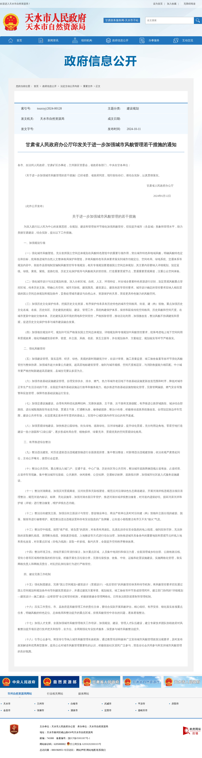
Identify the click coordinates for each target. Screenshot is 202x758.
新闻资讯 (53, 40)
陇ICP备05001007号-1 (79, 738)
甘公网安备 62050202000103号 (84, 744)
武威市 (107, 703)
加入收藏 (171, 4)
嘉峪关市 (142, 710)
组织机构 (86, 40)
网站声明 (81, 750)
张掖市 (40, 710)
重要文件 (88, 86)
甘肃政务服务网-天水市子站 (121, 20)
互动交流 (187, 40)
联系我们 (101, 750)
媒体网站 (83, 693)
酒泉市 (74, 710)
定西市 (107, 710)
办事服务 (154, 40)
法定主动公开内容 (69, 86)
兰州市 (40, 703)
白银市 (74, 703)
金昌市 (6, 710)
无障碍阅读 (188, 3)
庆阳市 (175, 703)
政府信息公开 (120, 40)
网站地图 (91, 750)
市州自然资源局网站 (20, 693)
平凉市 (141, 703)
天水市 (6, 703)
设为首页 (158, 4)
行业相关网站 (55, 693)
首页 (19, 40)
